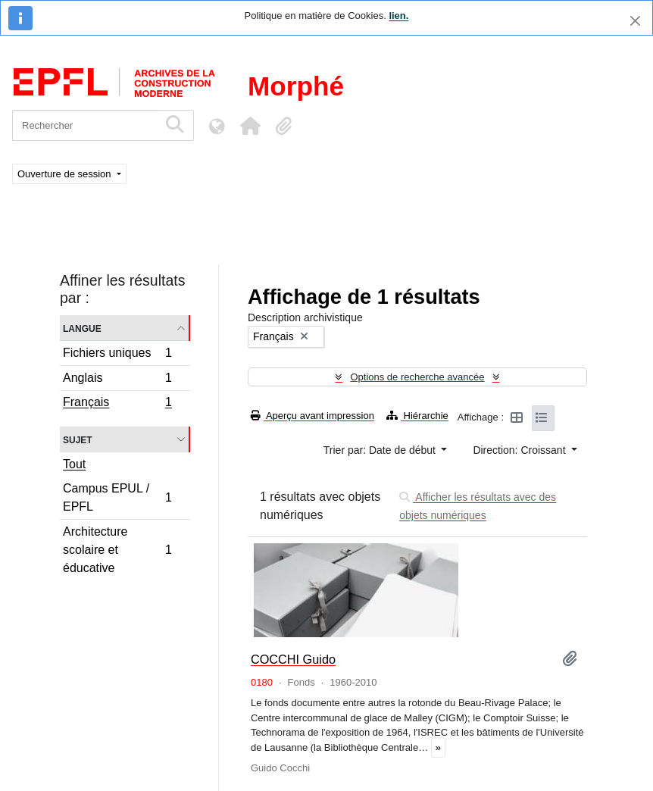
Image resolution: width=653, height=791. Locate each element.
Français (117, 403)
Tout (74, 464)
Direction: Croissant (520, 450)
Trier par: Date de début (381, 450)
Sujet (77, 439)
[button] (250, 126)
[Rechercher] (85, 125)
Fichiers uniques (117, 355)
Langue (82, 327)
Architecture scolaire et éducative (117, 549)
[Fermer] (635, 21)
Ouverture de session (65, 174)
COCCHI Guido (293, 659)
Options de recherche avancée (417, 377)
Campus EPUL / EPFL (117, 497)
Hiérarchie (417, 415)
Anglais (117, 380)
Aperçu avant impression (312, 415)
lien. (398, 15)
